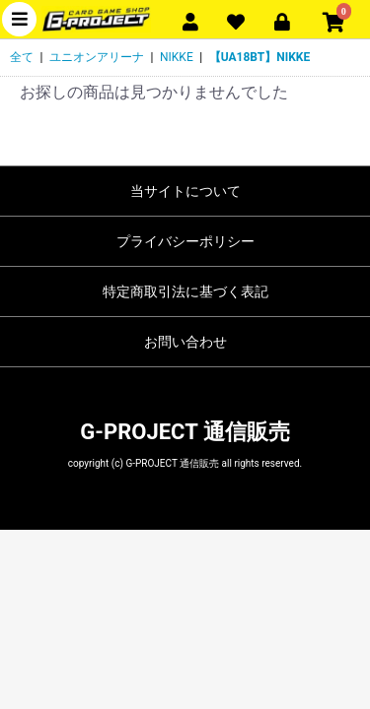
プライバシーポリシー (185, 241)
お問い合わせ (185, 342)
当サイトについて (185, 191)
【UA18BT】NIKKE (260, 57)
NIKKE (176, 57)
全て (22, 57)
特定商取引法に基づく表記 (185, 291)
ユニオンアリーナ (96, 57)
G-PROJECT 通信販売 (184, 431)
